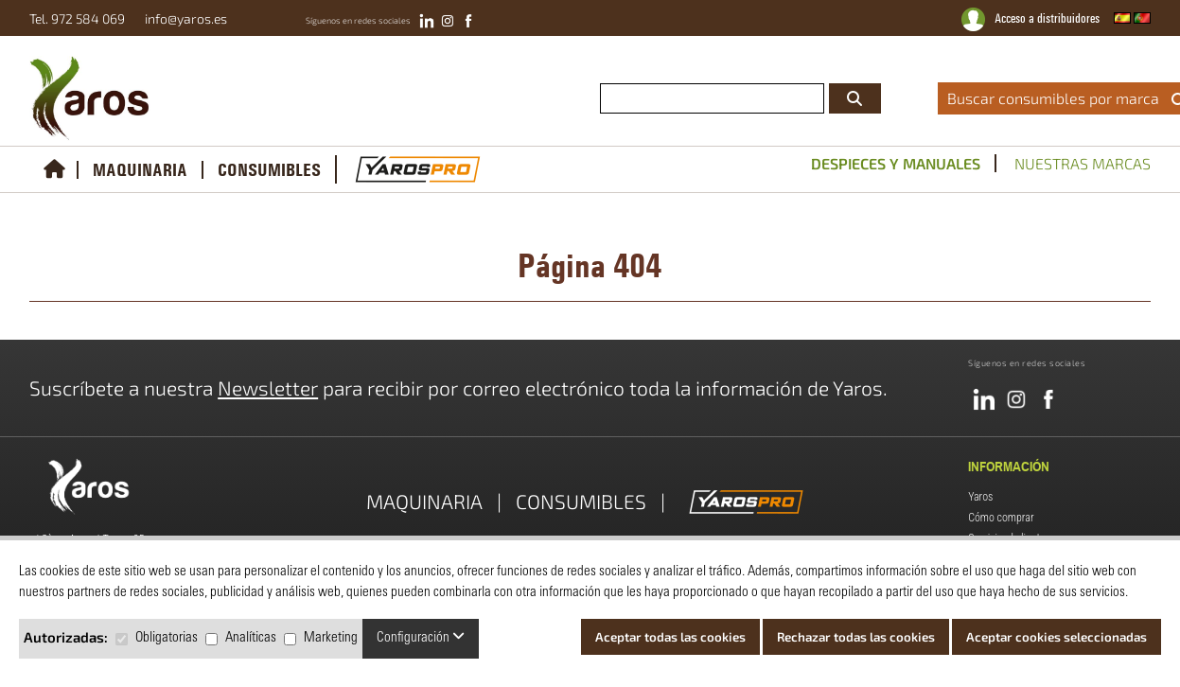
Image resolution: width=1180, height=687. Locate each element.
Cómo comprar (1000, 517)
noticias (1088, 41)
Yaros (980, 496)
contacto (1153, 41)
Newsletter (268, 387)
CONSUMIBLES (269, 170)
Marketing (331, 638)
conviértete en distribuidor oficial (769, 41)
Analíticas (250, 638)
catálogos (912, 41)
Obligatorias (166, 638)
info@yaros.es (181, 18)
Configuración (421, 637)
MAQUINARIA (140, 170)
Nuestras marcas (1082, 163)
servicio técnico (1003, 41)
